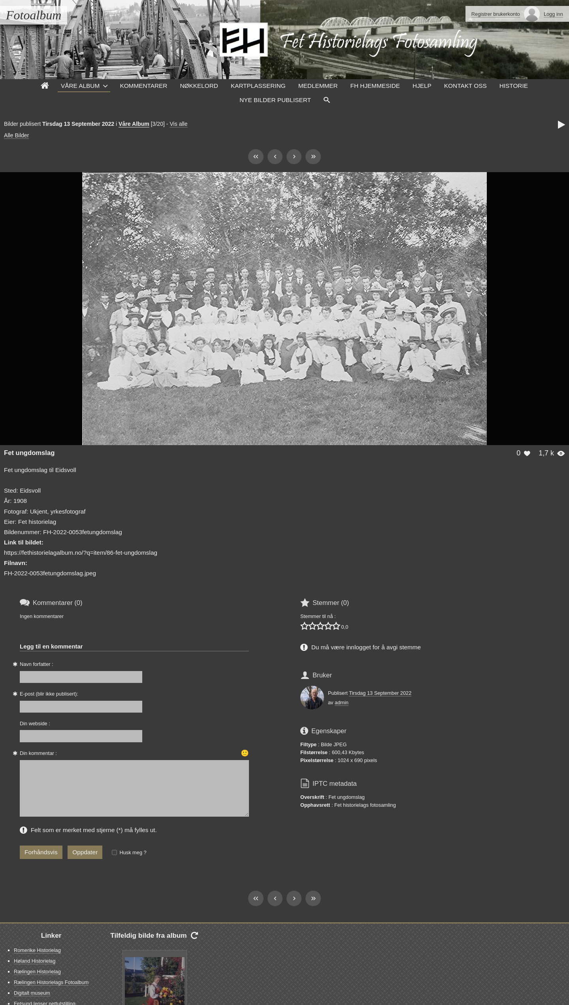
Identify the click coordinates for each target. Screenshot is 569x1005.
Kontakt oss (465, 85)
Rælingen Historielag (37, 972)
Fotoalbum (33, 15)
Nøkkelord (199, 85)
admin (342, 702)
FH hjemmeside (375, 85)
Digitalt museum (32, 993)
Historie (513, 85)
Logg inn (553, 14)
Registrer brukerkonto (495, 14)
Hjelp (422, 85)
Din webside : (35, 723)
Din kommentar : (38, 753)
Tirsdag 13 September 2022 (380, 693)
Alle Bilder (16, 135)
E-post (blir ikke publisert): (49, 694)
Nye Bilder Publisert (275, 100)
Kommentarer (143, 85)
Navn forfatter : (36, 664)
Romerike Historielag (37, 950)
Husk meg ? (132, 852)
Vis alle (178, 124)
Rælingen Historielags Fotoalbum (51, 982)
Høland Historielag (34, 961)
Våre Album (80, 85)
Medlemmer (318, 85)
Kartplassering (258, 85)
